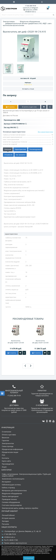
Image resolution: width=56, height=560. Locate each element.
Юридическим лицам (10, 452)
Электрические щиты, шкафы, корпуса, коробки (20, 508)
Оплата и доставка (9, 435)
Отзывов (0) (8, 155)
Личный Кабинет (8, 515)
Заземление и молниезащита (13, 479)
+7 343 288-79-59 (9, 534)
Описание (7, 149)
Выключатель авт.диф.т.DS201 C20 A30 (40, 342)
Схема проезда (7, 446)
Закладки (5, 521)
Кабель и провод (8, 488)
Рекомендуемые (35, 149)
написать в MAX (31, 10)
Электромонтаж (8, 443)
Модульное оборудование (12, 493)
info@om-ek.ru (30, 12)
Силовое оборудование (11, 502)
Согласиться (28, 558)
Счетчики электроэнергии (12, 505)
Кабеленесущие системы (11, 485)
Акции (4, 467)
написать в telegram (30, 8)
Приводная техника (9, 499)
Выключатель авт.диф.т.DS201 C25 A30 (16, 342)
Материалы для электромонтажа (14, 490)
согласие (39, 550)
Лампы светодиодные (10, 496)
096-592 (14, 127)
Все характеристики (45, 132)
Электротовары (9, 21)
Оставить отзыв (28, 89)
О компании (6, 432)
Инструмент (6, 482)
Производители (8, 464)
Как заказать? (20, 155)
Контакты (5, 458)
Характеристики (20, 149)
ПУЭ (3, 455)
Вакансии (5, 437)
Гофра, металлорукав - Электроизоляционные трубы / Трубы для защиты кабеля (26, 475)
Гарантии (5, 440)
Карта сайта (6, 461)
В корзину (11, 353)
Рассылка (5, 524)
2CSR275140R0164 (19, 124)
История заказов (8, 518)
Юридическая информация (12, 449)
